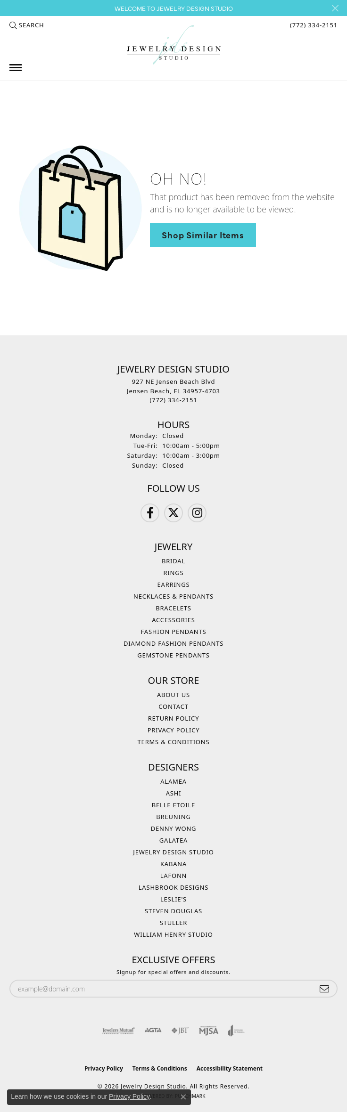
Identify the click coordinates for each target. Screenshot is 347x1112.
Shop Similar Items (203, 234)
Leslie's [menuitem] (173, 899)
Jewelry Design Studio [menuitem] (173, 852)
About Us (173, 694)
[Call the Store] (174, 400)
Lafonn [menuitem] (173, 875)
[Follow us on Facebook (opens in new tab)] (149, 512)
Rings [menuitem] (174, 572)
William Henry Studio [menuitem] (173, 934)
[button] (26, 25)
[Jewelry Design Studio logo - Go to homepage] (173, 45)
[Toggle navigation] (15, 68)
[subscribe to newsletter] (324, 989)
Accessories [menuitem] (173, 620)
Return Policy (173, 718)
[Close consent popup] (183, 1097)
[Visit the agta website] (152, 1030)
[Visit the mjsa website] (208, 1030)
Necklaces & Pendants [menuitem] (173, 596)
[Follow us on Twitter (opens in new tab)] (173, 512)
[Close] (335, 8)
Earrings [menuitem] (173, 584)
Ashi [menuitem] (174, 793)
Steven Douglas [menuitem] (173, 911)
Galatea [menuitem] (173, 840)
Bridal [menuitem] (173, 561)
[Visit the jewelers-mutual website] (118, 1030)
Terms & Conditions (174, 742)
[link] (313, 25)
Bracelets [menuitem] (173, 608)
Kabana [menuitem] (173, 864)
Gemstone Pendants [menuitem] (173, 655)
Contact (173, 706)
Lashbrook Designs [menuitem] (174, 887)
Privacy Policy (174, 730)
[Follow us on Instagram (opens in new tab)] (197, 512)
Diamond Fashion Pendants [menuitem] (173, 643)
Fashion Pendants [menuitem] (174, 631)
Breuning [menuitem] (173, 816)
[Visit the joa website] (236, 1030)
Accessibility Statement (230, 1068)
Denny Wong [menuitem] (174, 828)
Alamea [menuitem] (173, 781)
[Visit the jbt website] (180, 1030)
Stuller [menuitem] (173, 922)
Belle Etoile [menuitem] (173, 805)
